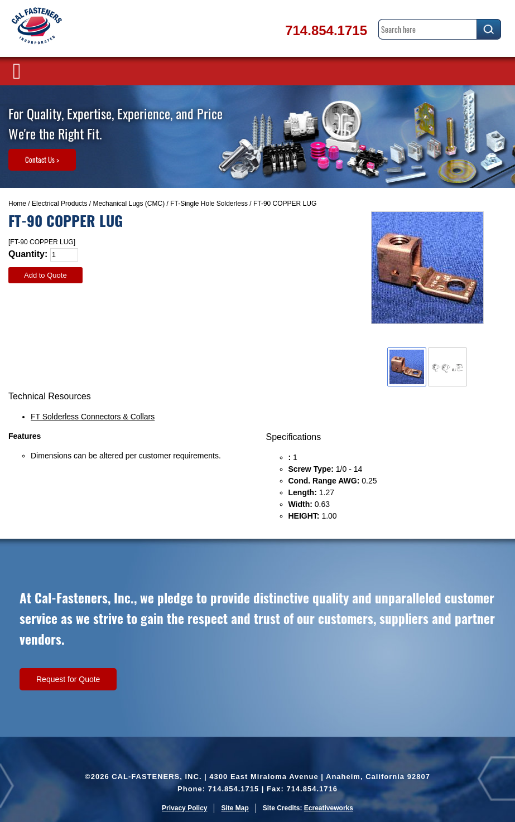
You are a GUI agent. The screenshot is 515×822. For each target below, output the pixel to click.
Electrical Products (59, 203)
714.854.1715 (326, 30)
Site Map (234, 808)
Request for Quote (68, 679)
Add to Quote (45, 275)
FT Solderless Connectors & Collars (93, 416)
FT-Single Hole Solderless (209, 203)
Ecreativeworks (328, 808)
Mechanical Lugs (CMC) (129, 203)
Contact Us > (42, 159)
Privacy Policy (184, 808)
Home (17, 203)
